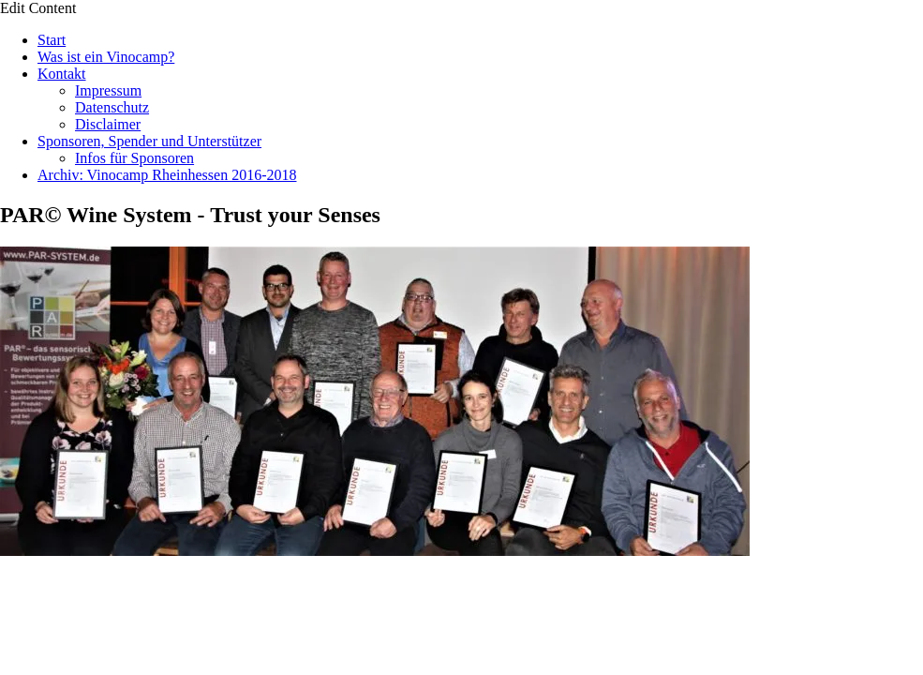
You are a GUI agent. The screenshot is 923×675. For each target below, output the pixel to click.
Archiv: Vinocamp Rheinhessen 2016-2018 (166, 175)
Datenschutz (112, 107)
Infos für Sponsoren (134, 158)
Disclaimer (108, 124)
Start (51, 40)
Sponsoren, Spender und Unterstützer (149, 141)
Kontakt (61, 74)
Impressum (108, 90)
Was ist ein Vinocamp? (105, 57)
